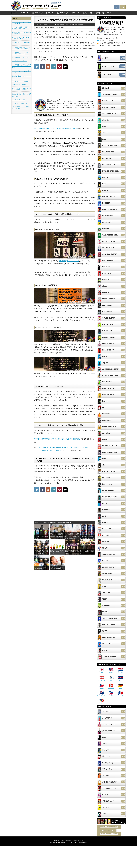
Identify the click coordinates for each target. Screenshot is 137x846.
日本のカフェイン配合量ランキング (57, 13)
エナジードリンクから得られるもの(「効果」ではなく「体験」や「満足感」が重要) (21, 95)
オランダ (120, 672)
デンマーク (111, 687)
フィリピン (111, 695)
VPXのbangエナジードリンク (69, 261)
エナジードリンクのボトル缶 (19, 61)
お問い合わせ (79, 840)
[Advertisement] (64, 84)
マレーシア (102, 702)
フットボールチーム (107, 830)
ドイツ (120, 687)
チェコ (101, 687)
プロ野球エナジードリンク (109, 827)
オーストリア (101, 679)
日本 (101, 672)
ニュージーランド (101, 695)
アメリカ (111, 672)
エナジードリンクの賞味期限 (19, 84)
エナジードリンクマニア (70, 842)
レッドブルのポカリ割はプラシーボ (21, 57)
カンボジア (120, 679)
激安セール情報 (87, 13)
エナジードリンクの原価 (18, 99)
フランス (120, 695)
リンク (73, 840)
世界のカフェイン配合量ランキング (31, 13)
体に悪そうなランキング (103, 13)
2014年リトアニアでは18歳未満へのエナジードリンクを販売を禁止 (57, 439)
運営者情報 (56, 840)
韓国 (111, 679)
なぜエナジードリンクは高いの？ (20, 81)
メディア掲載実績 (65, 840)
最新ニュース (75, 13)
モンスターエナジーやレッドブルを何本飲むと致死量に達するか (56, 128)
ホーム (15, 13)
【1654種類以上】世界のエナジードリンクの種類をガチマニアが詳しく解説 (21, 66)
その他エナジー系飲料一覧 (109, 834)
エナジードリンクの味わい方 (19, 103)
